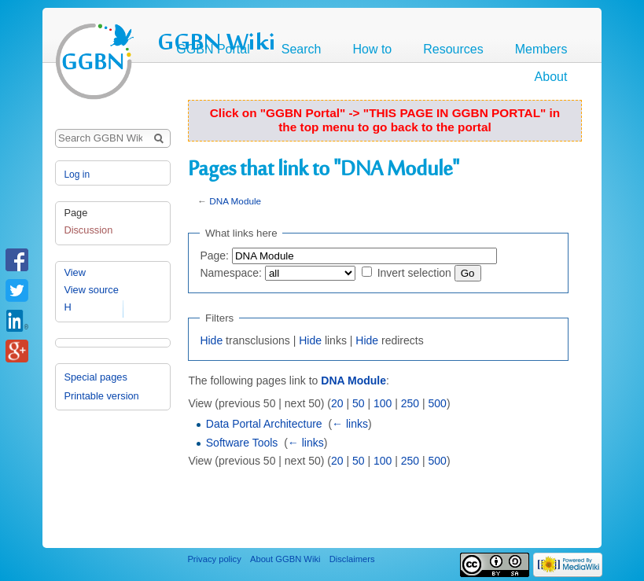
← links (350, 423)
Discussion (88, 230)
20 (337, 403)
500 (438, 403)
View (75, 272)
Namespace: (231, 273)
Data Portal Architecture (264, 423)
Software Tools (242, 442)
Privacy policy (214, 559)
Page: (214, 255)
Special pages (95, 377)
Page (75, 213)
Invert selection (414, 273)
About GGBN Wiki (285, 559)
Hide (211, 340)
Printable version (101, 396)
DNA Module (235, 201)
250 (410, 403)
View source (91, 290)
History (79, 307)
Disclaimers (352, 559)
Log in (77, 174)
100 (383, 403)
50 (358, 403)
